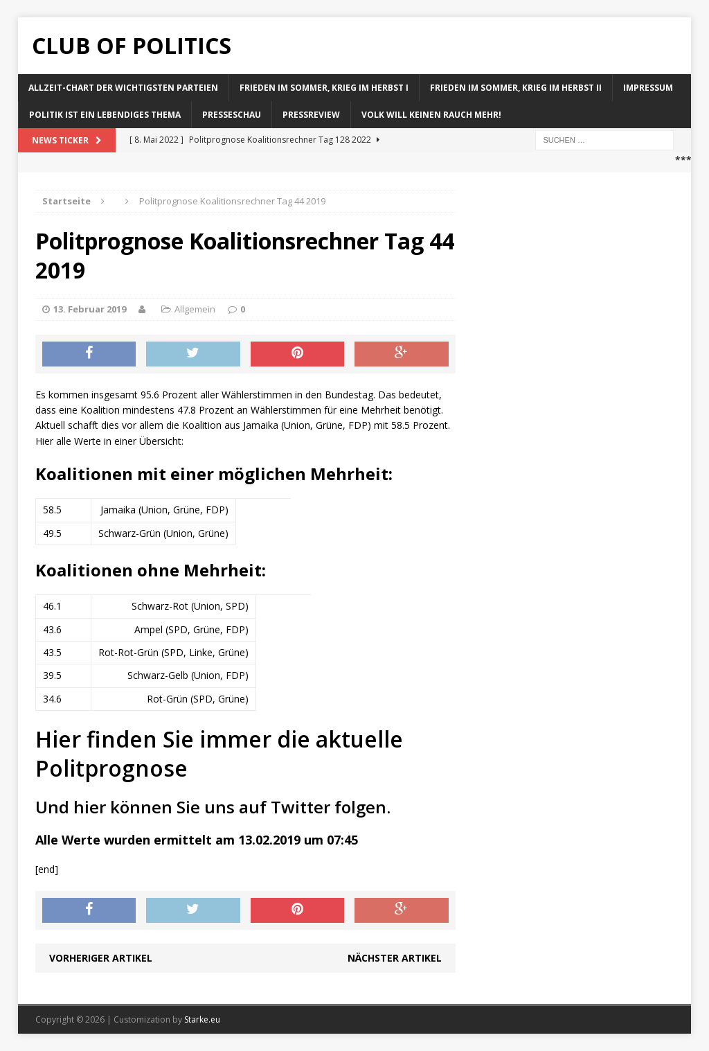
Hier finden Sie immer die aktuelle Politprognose (219, 753)
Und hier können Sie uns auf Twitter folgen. (213, 806)
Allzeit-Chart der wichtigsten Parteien (123, 88)
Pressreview (311, 115)
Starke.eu (202, 1019)
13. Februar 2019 (89, 309)
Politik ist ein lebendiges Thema (105, 115)
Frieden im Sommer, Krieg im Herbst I (324, 88)
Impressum (648, 88)
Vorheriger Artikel (100, 957)
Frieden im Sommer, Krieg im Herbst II (516, 88)
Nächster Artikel (395, 957)
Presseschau (231, 115)
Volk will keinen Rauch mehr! (431, 115)
